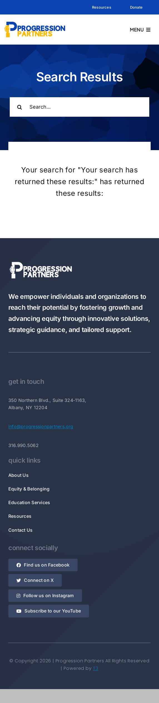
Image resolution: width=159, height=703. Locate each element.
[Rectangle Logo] (35, 22)
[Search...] (79, 107)
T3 (95, 668)
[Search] (19, 107)
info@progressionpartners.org (40, 426)
